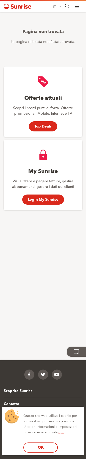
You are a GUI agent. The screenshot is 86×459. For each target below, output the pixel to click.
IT (54, 6)
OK (41, 447)
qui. (61, 432)
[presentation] (67, 6)
